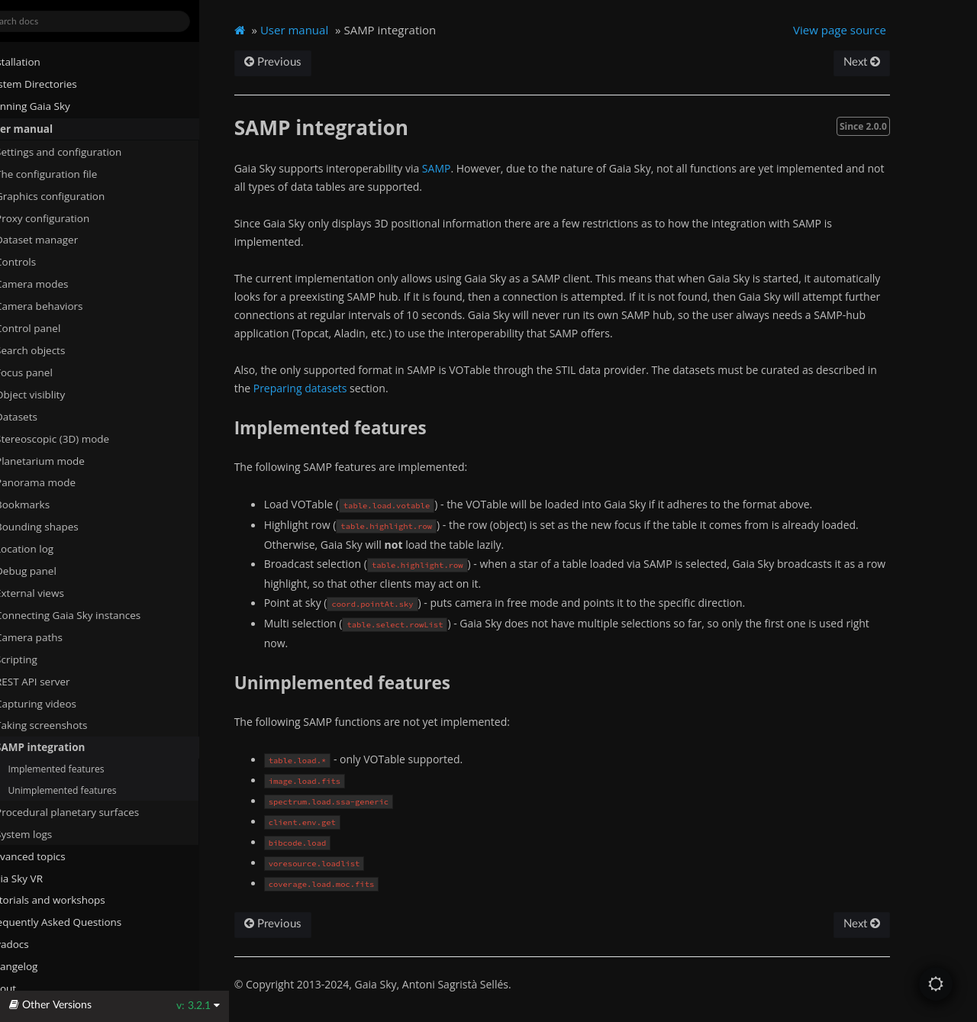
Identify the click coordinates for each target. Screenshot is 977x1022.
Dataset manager (60, 240)
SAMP (468, 168)
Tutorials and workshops (70, 900)
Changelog (42, 966)
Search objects (60, 350)
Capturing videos (59, 703)
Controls (39, 262)
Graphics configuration (73, 195)
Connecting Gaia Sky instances (91, 614)
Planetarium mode (63, 460)
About (25, 988)
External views (59, 593)
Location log (54, 549)
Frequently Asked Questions (78, 922)
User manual (43, 129)
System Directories (56, 84)
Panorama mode (59, 482)
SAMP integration (64, 747)
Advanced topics (50, 855)
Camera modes (55, 284)
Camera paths (52, 636)
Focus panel (47, 372)
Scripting (40, 659)
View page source (867, 29)
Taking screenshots (65, 725)
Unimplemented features (91, 789)
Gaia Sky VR (39, 878)
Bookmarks (52, 504)
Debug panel (55, 571)
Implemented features (85, 768)
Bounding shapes (60, 527)
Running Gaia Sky (52, 106)
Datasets (40, 416)
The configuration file (76, 173)
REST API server (56, 681)
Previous (305, 62)
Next (888, 62)
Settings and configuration (82, 151)
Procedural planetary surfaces (91, 811)
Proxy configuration (66, 217)
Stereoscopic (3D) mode (76, 438)
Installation (37, 62)
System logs (47, 833)
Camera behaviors (63, 306)
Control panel (52, 328)
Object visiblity (60, 394)
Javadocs (38, 944)
